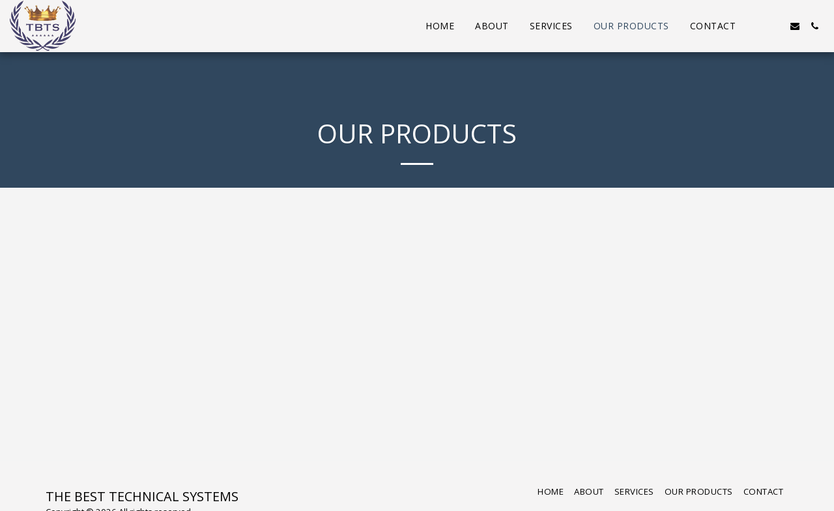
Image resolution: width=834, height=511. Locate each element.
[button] (756, 26)
